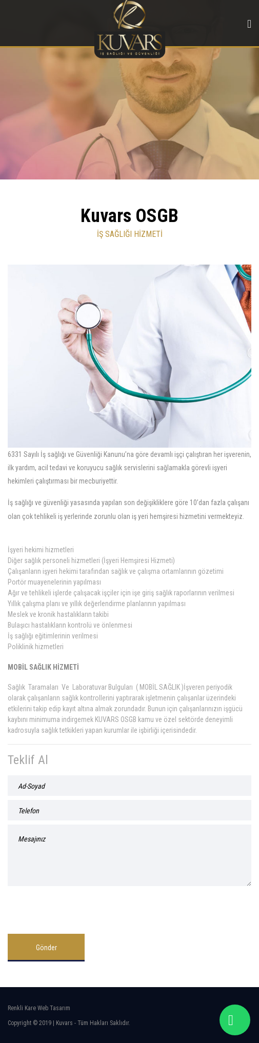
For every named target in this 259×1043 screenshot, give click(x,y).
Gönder (46, 948)
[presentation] (86, 906)
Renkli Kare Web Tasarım (39, 1008)
